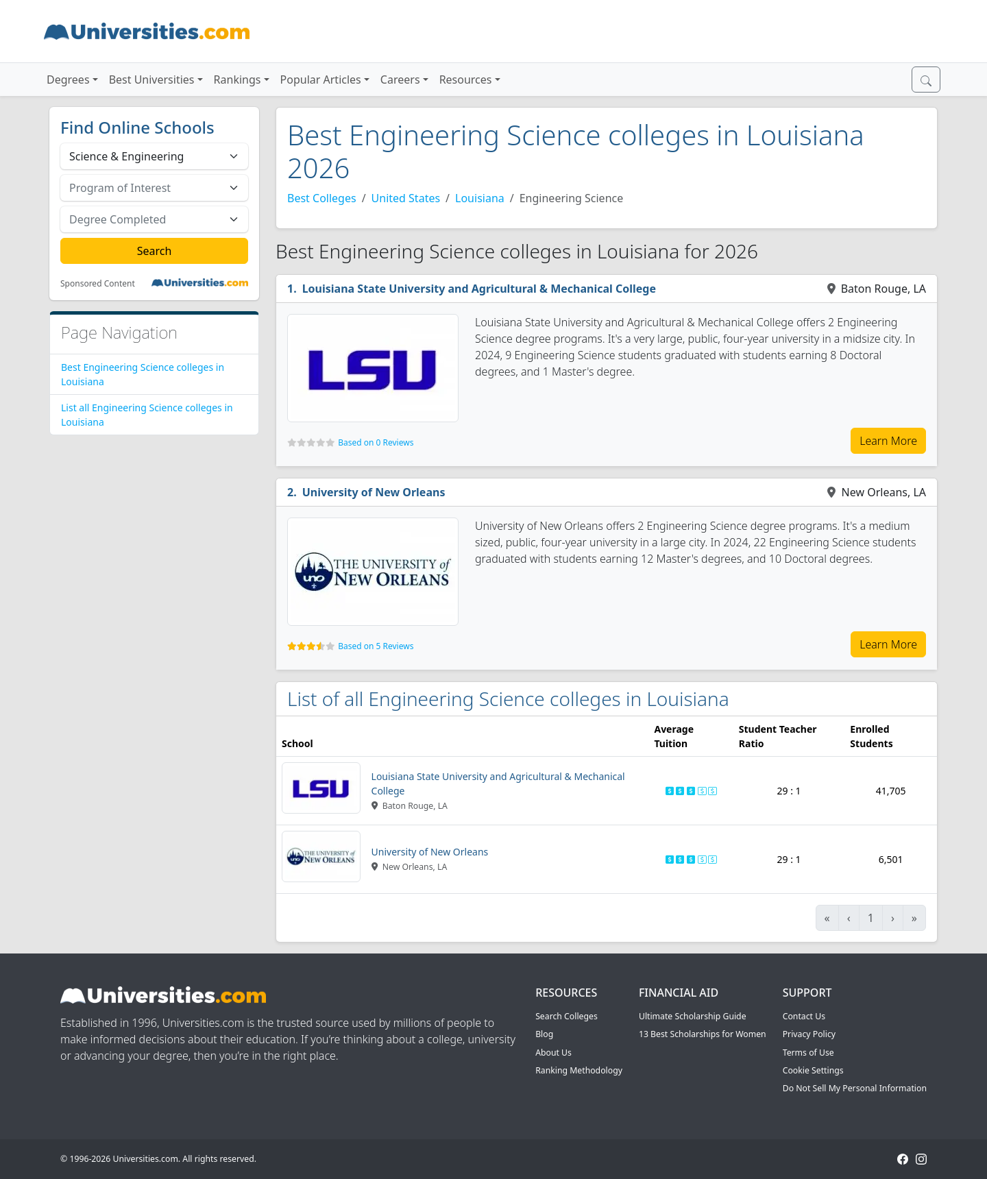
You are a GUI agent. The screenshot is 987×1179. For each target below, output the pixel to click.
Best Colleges (321, 198)
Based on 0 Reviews (375, 442)
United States (406, 198)
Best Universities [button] (152, 79)
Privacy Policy (809, 1034)
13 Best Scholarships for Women (702, 1034)
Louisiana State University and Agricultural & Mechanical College (479, 288)
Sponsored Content (97, 284)
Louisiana (479, 198)
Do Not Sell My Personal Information (855, 1088)
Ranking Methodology (578, 1070)
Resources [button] (465, 79)
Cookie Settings (813, 1070)
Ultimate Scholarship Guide (692, 1016)
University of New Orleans (374, 492)
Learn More (888, 440)
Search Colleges (566, 1016)
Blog (544, 1034)
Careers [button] (400, 79)
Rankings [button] (237, 79)
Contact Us (804, 1016)
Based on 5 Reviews (375, 646)
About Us (553, 1052)
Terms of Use (808, 1052)
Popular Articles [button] (320, 79)
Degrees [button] (68, 79)
